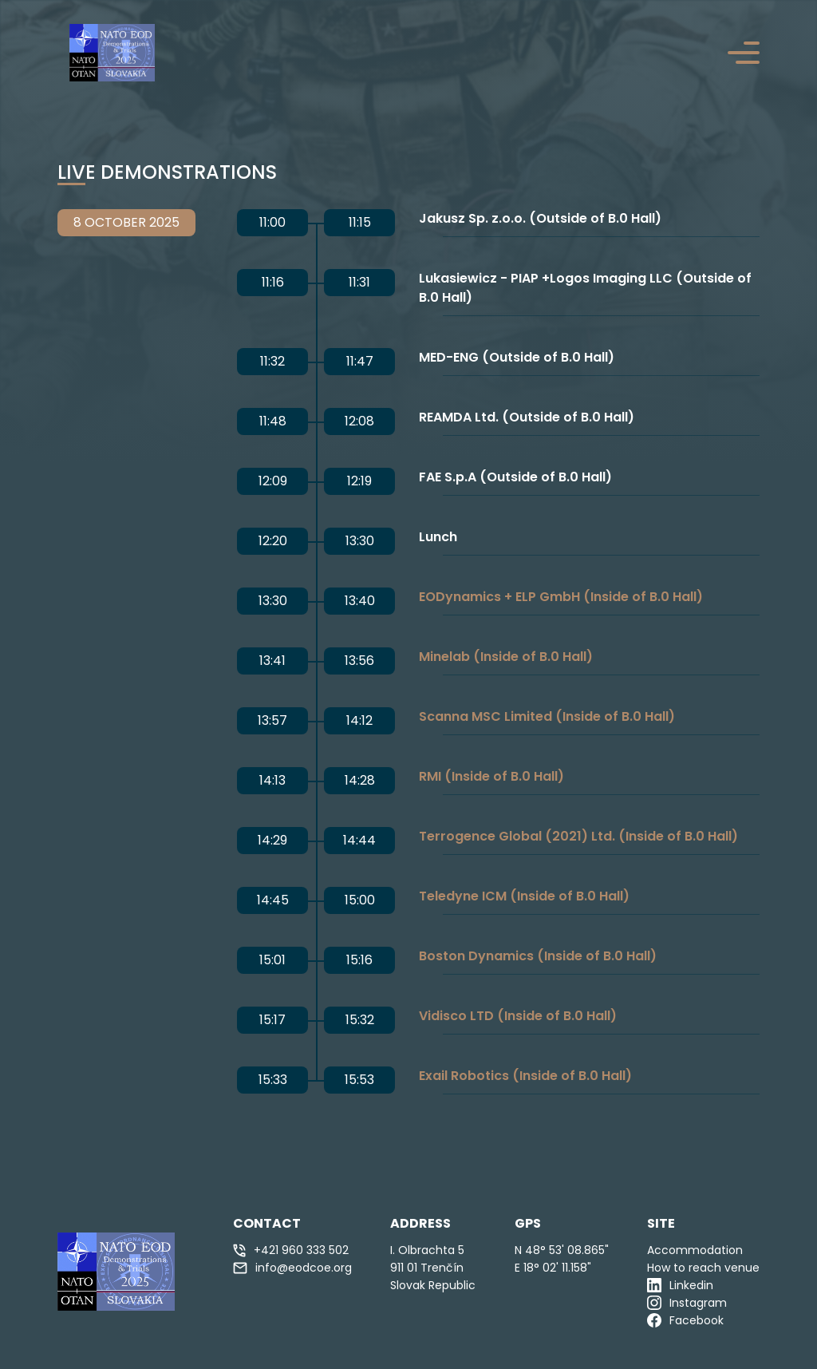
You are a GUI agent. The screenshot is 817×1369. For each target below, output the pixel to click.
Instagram (687, 1303)
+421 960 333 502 (291, 1250)
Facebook (685, 1320)
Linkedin (680, 1285)
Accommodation (695, 1250)
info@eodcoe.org (292, 1268)
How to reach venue (703, 1268)
